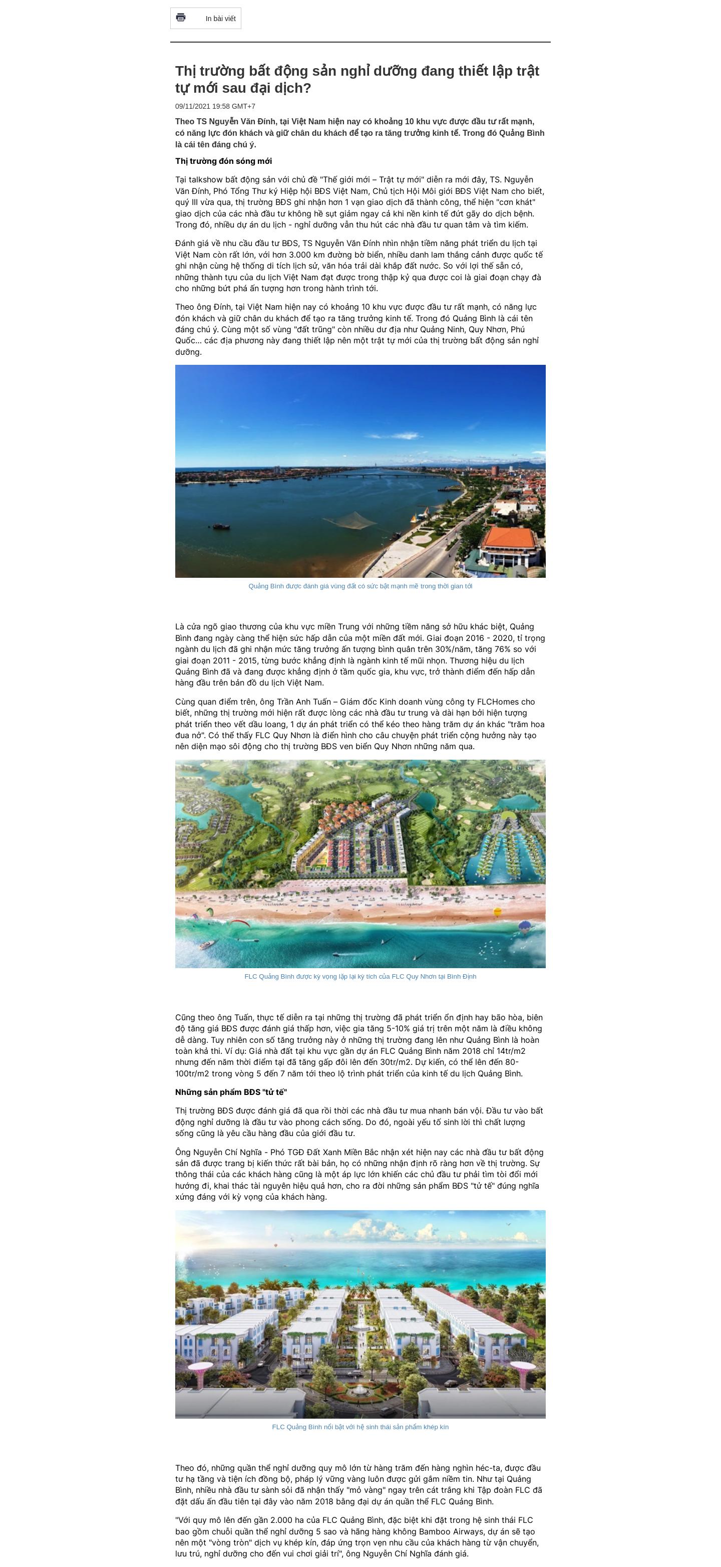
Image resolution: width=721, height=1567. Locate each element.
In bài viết (206, 18)
